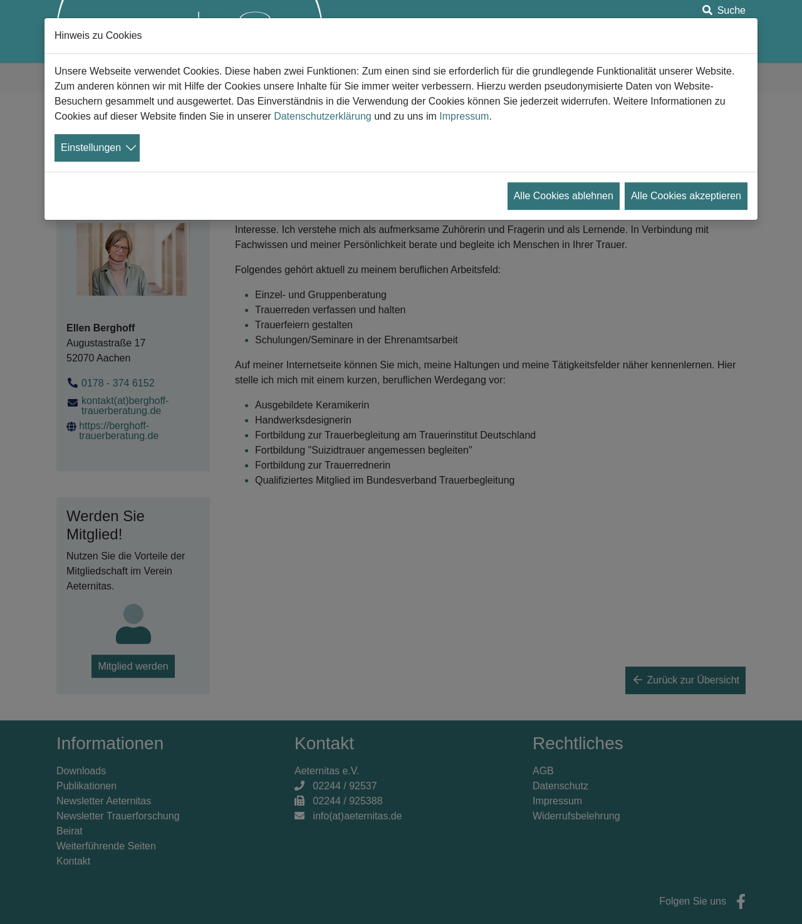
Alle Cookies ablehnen (563, 195)
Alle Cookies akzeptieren (686, 195)
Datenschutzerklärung (323, 116)
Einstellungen (91, 147)
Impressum (464, 116)
